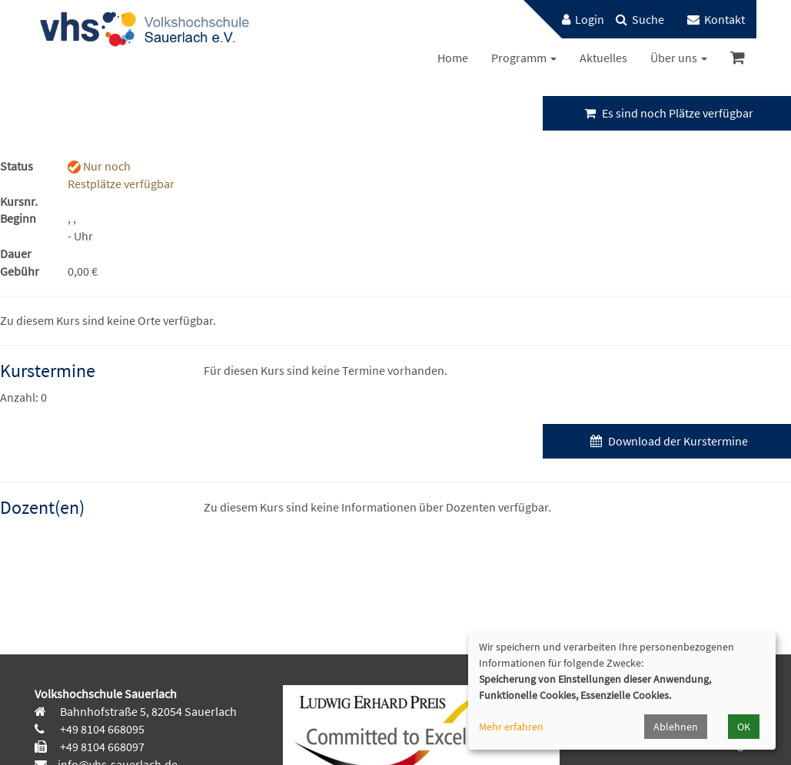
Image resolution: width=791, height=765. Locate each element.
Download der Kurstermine (667, 441)
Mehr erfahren (511, 727)
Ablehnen (675, 727)
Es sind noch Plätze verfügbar (666, 113)
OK (743, 727)
